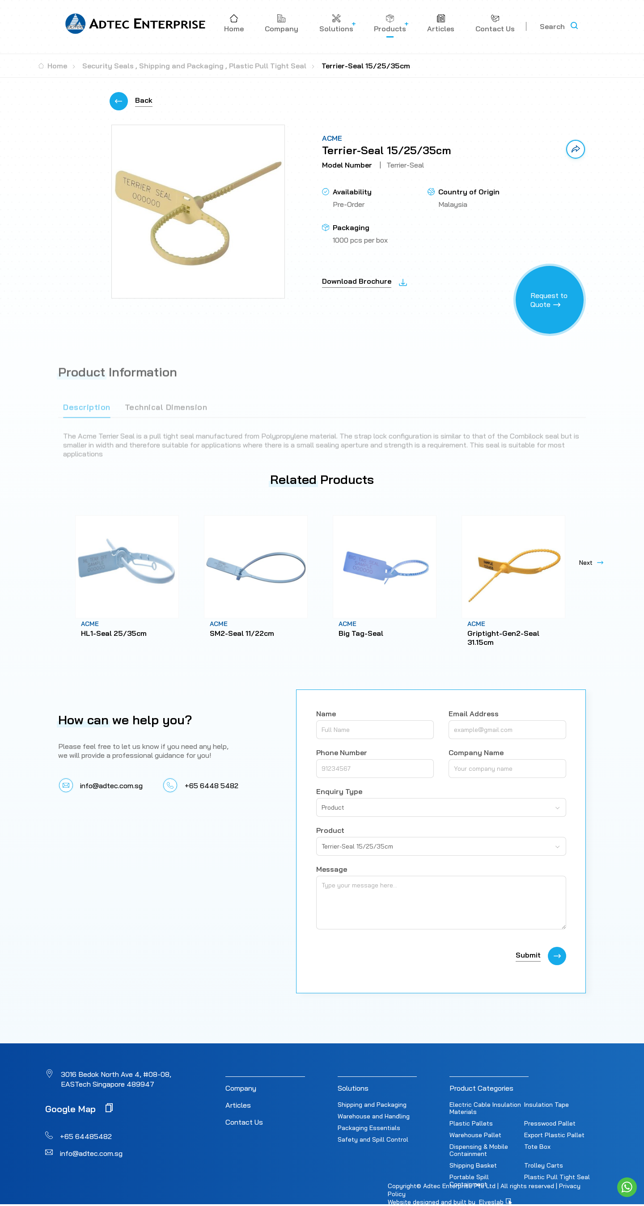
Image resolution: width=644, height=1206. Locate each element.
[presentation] (384, 955)
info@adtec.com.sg (111, 785)
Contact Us (244, 1122)
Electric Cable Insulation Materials (485, 1108)
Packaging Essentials (369, 1128)
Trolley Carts (543, 1165)
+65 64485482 (86, 1136)
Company (240, 1088)
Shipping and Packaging (181, 65)
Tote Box (537, 1147)
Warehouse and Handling (374, 1116)
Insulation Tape (546, 1105)
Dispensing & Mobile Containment (478, 1150)
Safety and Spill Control (373, 1139)
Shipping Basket (473, 1165)
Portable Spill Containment (469, 1180)
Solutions (353, 1088)
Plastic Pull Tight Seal (267, 65)
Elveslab (495, 1202)
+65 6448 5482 (211, 785)
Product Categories (481, 1088)
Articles (238, 1105)
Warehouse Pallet (475, 1135)
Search (552, 26)
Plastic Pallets (471, 1123)
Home (52, 65)
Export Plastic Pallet (554, 1135)
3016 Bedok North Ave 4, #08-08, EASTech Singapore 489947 (116, 1079)
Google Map (79, 1108)
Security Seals (108, 65)
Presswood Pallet (550, 1123)
